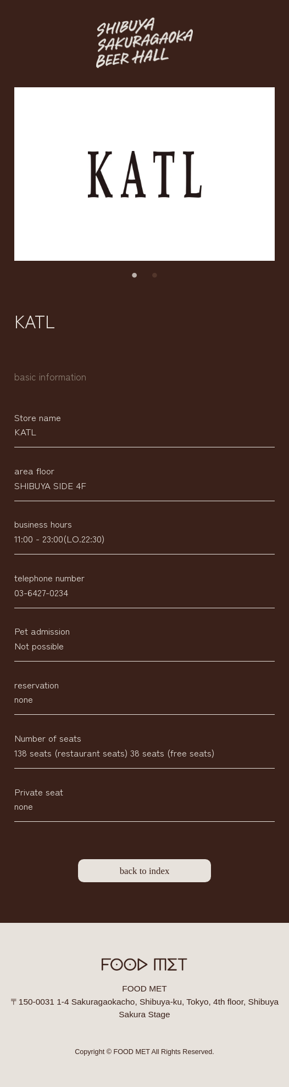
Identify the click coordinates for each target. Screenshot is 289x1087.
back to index (145, 871)
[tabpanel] (144, 174)
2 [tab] (154, 275)
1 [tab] (134, 275)
